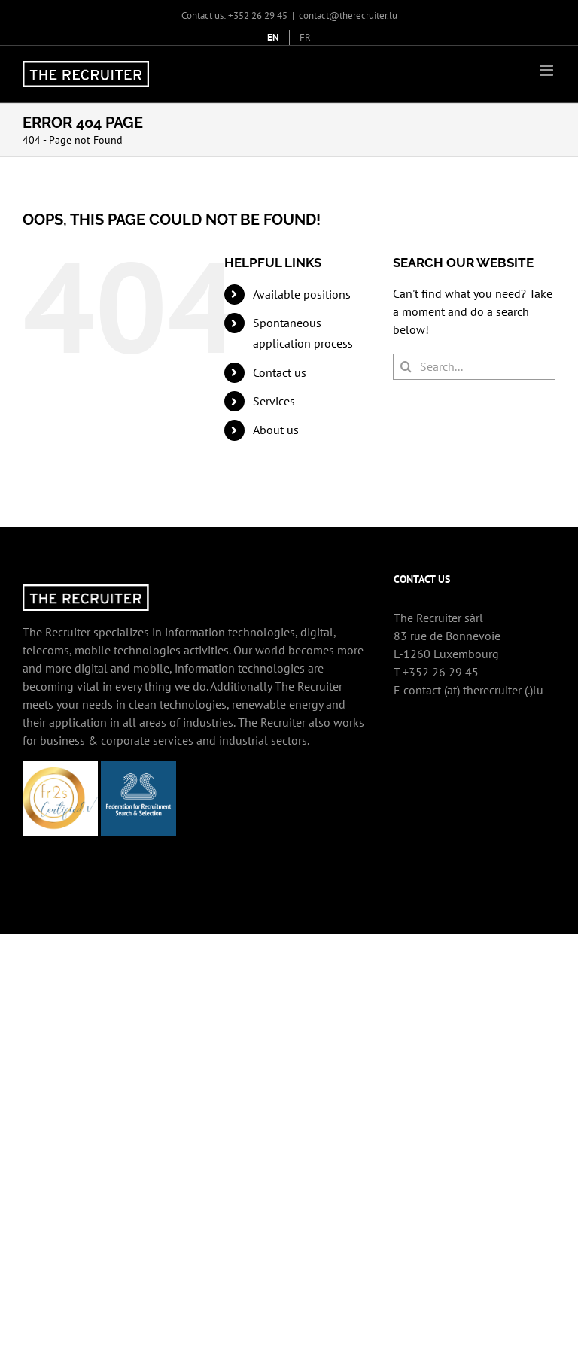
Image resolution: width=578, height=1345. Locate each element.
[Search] (406, 367)
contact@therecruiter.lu (348, 15)
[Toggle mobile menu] (547, 70)
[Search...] (474, 367)
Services (274, 400)
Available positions (302, 294)
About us (276, 429)
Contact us (279, 372)
